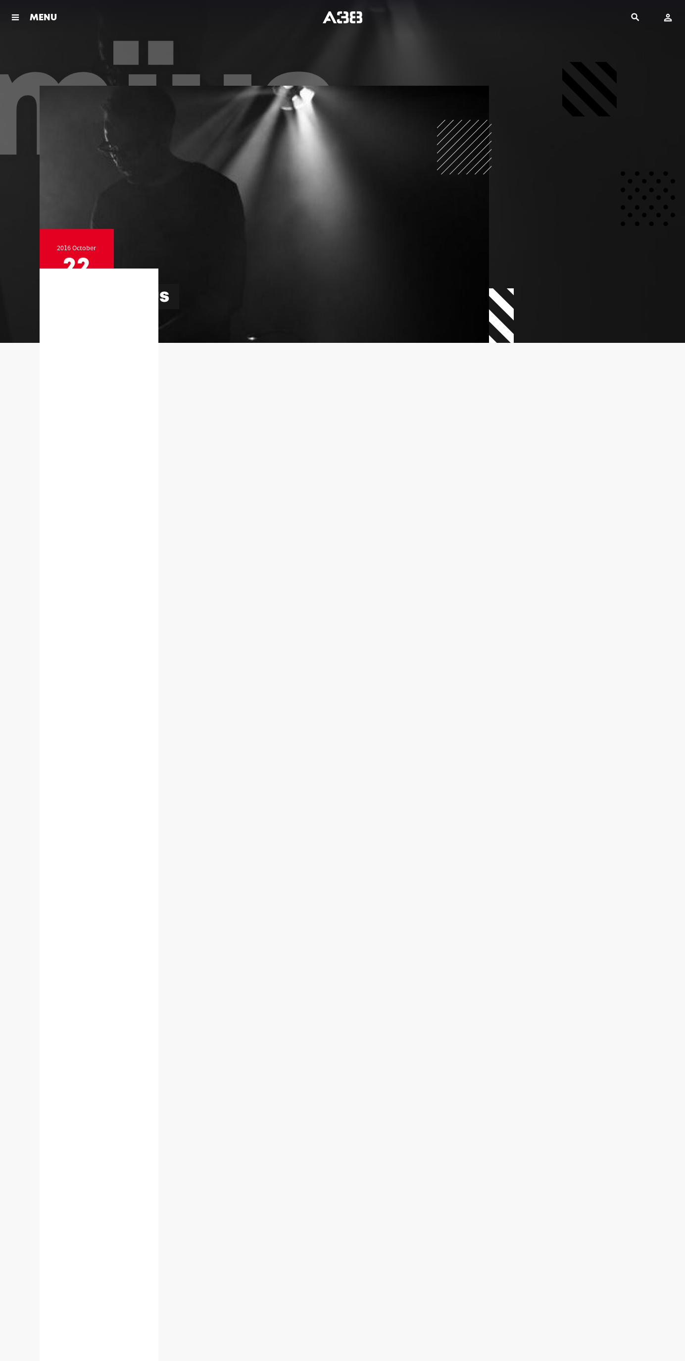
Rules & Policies (57, 1331)
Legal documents (109, 1331)
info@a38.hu (110, 1244)
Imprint (151, 1331)
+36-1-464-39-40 (271, 1234)
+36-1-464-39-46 (433, 1234)
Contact (182, 1331)
